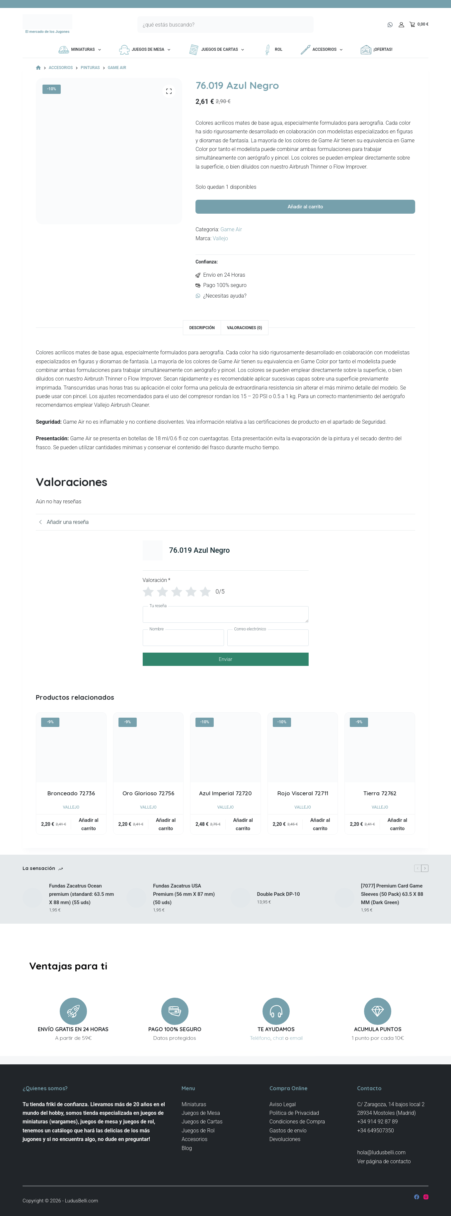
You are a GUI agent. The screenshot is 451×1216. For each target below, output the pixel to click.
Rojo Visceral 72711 (302, 797)
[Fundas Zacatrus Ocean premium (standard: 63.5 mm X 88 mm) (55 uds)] (32, 902)
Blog (187, 1148)
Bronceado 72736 (71, 797)
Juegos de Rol (198, 1130)
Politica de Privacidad (294, 1113)
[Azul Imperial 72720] (225, 752)
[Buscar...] (217, 24)
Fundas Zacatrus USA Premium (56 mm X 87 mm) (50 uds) (184, 898)
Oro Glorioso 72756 (148, 797)
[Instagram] (425, 1196)
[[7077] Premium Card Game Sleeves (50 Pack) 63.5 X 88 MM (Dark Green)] (344, 902)
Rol (272, 49)
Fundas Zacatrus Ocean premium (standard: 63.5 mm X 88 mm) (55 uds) (81, 898)
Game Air (231, 234)
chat (278, 1038)
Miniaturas (80, 49)
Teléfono (260, 1038)
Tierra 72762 (380, 797)
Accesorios (323, 50)
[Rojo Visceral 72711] (303, 752)
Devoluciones (285, 1139)
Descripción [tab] (202, 331)
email (296, 1038)
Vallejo (220, 242)
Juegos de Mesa (146, 49)
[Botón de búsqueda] (305, 24)
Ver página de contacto (384, 1161)
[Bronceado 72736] (71, 752)
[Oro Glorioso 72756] (148, 752)
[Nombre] (183, 641)
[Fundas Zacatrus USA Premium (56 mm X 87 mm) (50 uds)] (136, 902)
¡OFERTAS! (376, 49)
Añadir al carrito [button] (88, 828)
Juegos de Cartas (217, 49)
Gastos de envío (288, 1130)
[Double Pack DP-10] (241, 902)
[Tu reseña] (226, 618)
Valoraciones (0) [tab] (244, 331)
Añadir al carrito (305, 209)
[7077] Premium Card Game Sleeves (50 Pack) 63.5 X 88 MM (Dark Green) (392, 898)
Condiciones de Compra (297, 1121)
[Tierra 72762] (380, 752)
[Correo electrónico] (268, 641)
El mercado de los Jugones (47, 32)
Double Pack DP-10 (278, 898)
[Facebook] (416, 1196)
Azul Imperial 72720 (225, 797)
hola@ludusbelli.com (381, 1152)
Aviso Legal (282, 1104)
